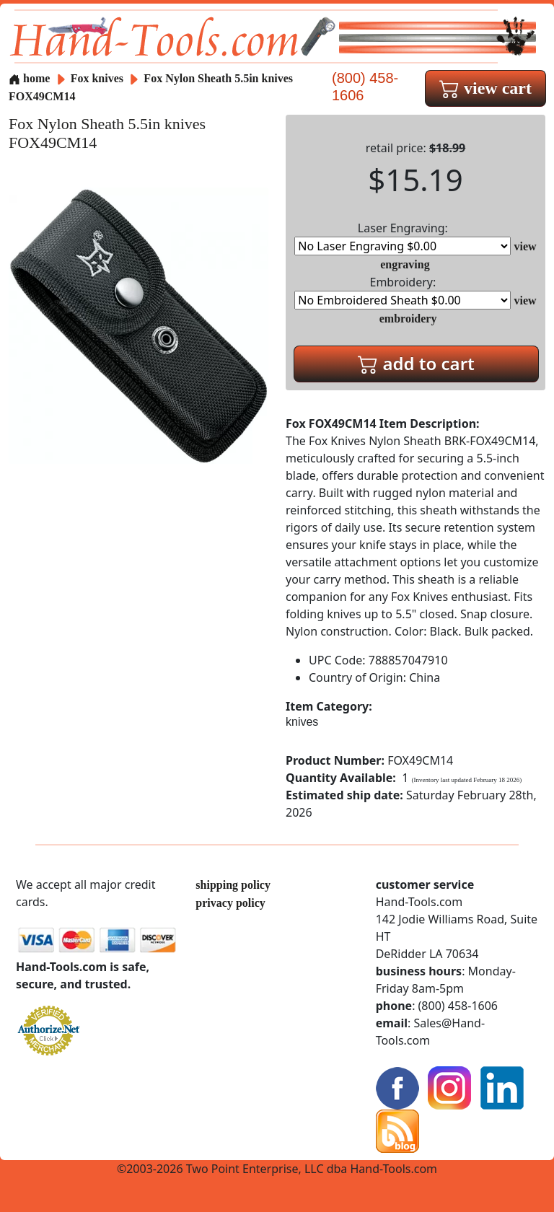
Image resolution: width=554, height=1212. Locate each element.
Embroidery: (402, 291)
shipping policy (233, 885)
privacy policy (230, 903)
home (29, 78)
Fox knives (97, 78)
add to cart (416, 363)
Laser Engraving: (402, 237)
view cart (485, 88)
